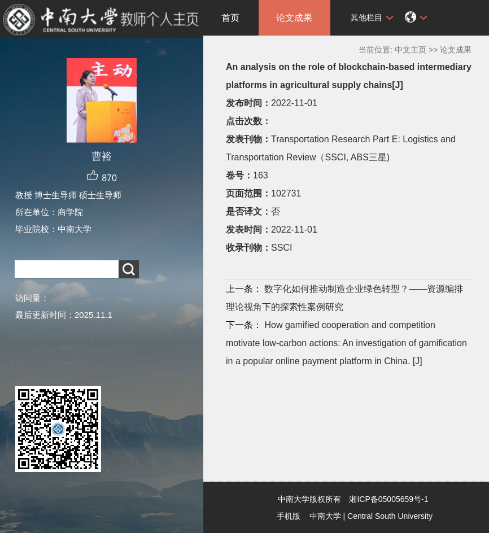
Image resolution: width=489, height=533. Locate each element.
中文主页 (410, 49)
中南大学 (325, 516)
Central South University (390, 516)
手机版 (288, 516)
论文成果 (294, 18)
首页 (230, 18)
